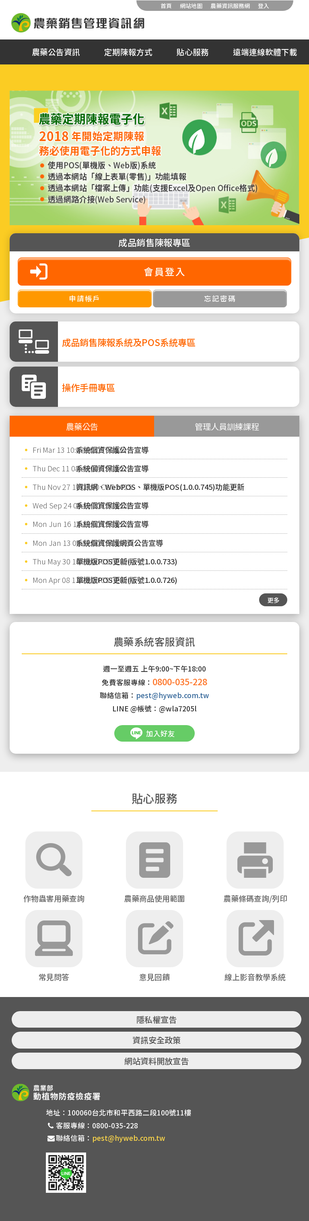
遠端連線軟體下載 (265, 52)
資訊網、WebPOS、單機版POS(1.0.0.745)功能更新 (160, 486)
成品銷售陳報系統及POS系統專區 (129, 342)
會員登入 (165, 271)
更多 (273, 599)
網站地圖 (191, 6)
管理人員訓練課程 (227, 426)
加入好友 (160, 733)
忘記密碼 (220, 298)
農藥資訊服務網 (230, 6)
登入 (263, 6)
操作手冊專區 (88, 387)
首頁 (166, 6)
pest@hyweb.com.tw (172, 695)
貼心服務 (193, 52)
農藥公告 (82, 426)
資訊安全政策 (156, 1040)
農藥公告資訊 (56, 52)
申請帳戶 (85, 298)
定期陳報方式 (128, 52)
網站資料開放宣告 (156, 1061)
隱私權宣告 (156, 1019)
